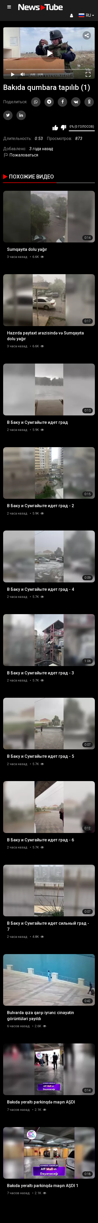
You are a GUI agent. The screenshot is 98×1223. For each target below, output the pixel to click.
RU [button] (85, 15)
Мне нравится (55, 127)
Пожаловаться (20, 155)
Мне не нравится (63, 127)
